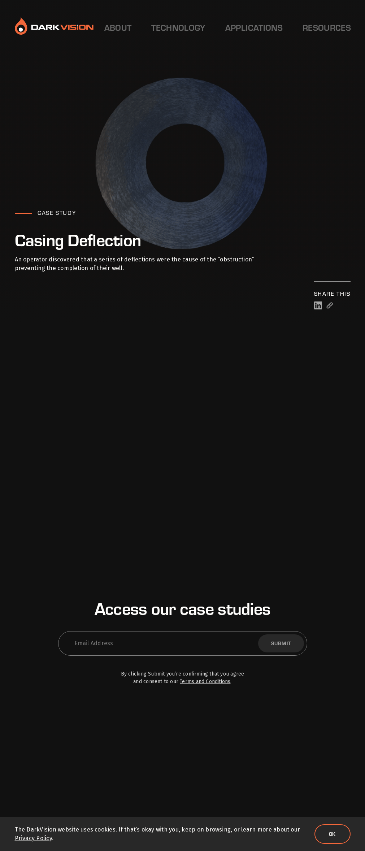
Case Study (57, 212)
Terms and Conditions (205, 681)
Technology (151, 27)
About (115, 27)
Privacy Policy (33, 838)
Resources (241, 27)
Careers (280, 27)
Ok (332, 833)
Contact (325, 27)
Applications (197, 27)
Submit (281, 643)
